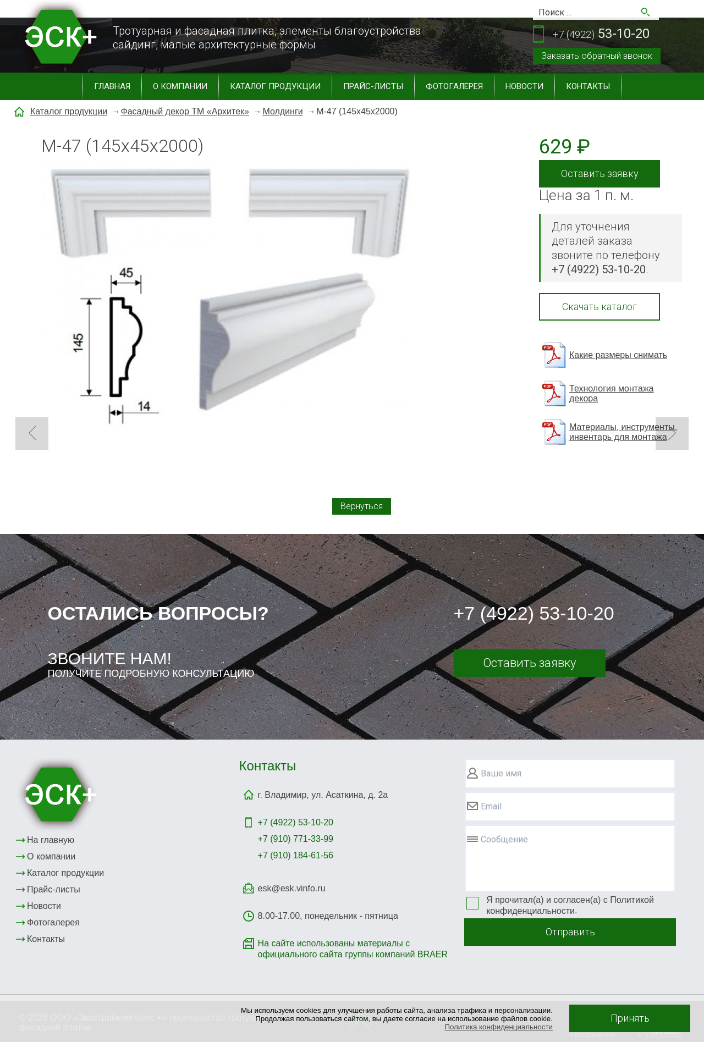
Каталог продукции (275, 86)
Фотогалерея (454, 86)
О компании (180, 86)
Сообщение (504, 839)
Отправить (570, 932)
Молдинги (282, 111)
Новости (524, 86)
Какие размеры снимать (618, 355)
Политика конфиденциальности (498, 1027)
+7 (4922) (295, 822)
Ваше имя (501, 773)
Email (491, 806)
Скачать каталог (599, 306)
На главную (50, 840)
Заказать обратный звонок (596, 56)
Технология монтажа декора (611, 393)
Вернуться (361, 506)
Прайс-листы (373, 86)
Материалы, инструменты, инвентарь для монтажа (623, 432)
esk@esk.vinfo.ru (292, 888)
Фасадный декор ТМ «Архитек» (185, 111)
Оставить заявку (600, 173)
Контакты (588, 86)
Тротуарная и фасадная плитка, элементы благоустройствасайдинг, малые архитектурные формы (267, 37)
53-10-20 (601, 34)
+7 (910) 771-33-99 (295, 838)
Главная (112, 86)
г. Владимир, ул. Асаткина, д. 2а (323, 795)
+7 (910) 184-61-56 (295, 855)
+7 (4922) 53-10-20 (534, 613)
